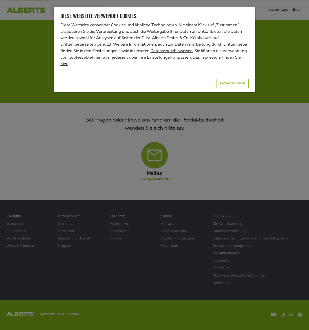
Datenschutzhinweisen (171, 51)
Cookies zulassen (232, 83)
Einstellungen (159, 57)
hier (64, 64)
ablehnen (93, 57)
